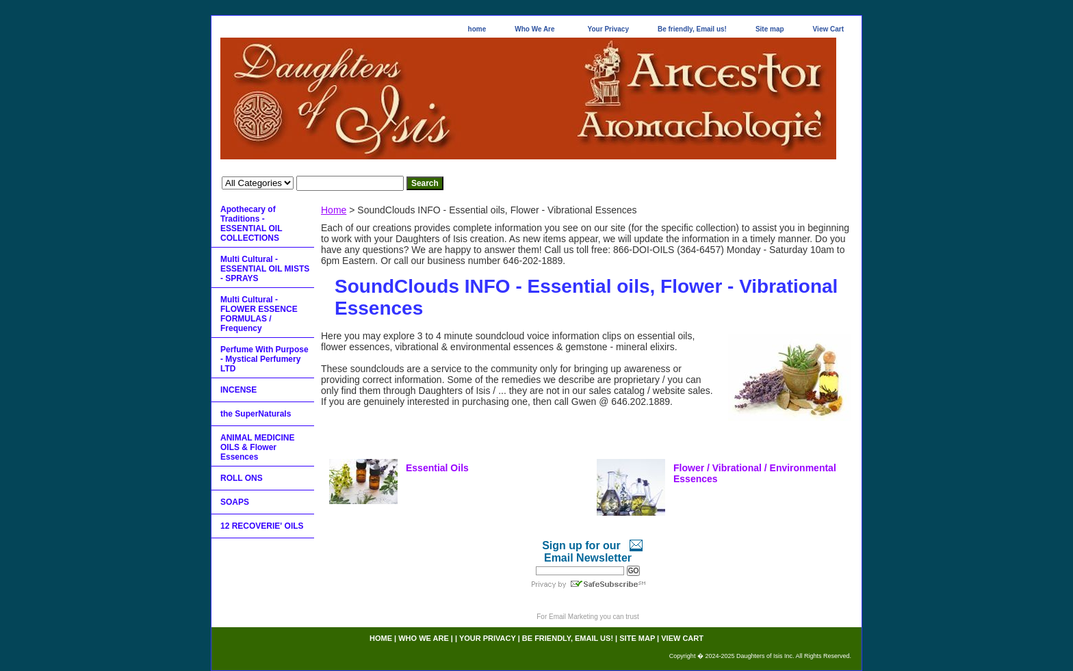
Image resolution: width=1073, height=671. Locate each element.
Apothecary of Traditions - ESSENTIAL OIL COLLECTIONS (251, 224)
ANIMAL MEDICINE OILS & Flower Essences (257, 447)
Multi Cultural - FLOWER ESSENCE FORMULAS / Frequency (259, 314)
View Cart (828, 29)
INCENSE (238, 390)
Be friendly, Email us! (692, 29)
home (477, 29)
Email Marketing (573, 616)
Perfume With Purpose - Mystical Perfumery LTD (264, 359)
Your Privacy (608, 29)
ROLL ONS (241, 478)
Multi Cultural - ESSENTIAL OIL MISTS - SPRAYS (264, 268)
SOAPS (234, 502)
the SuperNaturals (255, 414)
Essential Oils (437, 467)
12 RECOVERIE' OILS (262, 526)
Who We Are (534, 29)
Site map (769, 29)
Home (333, 210)
